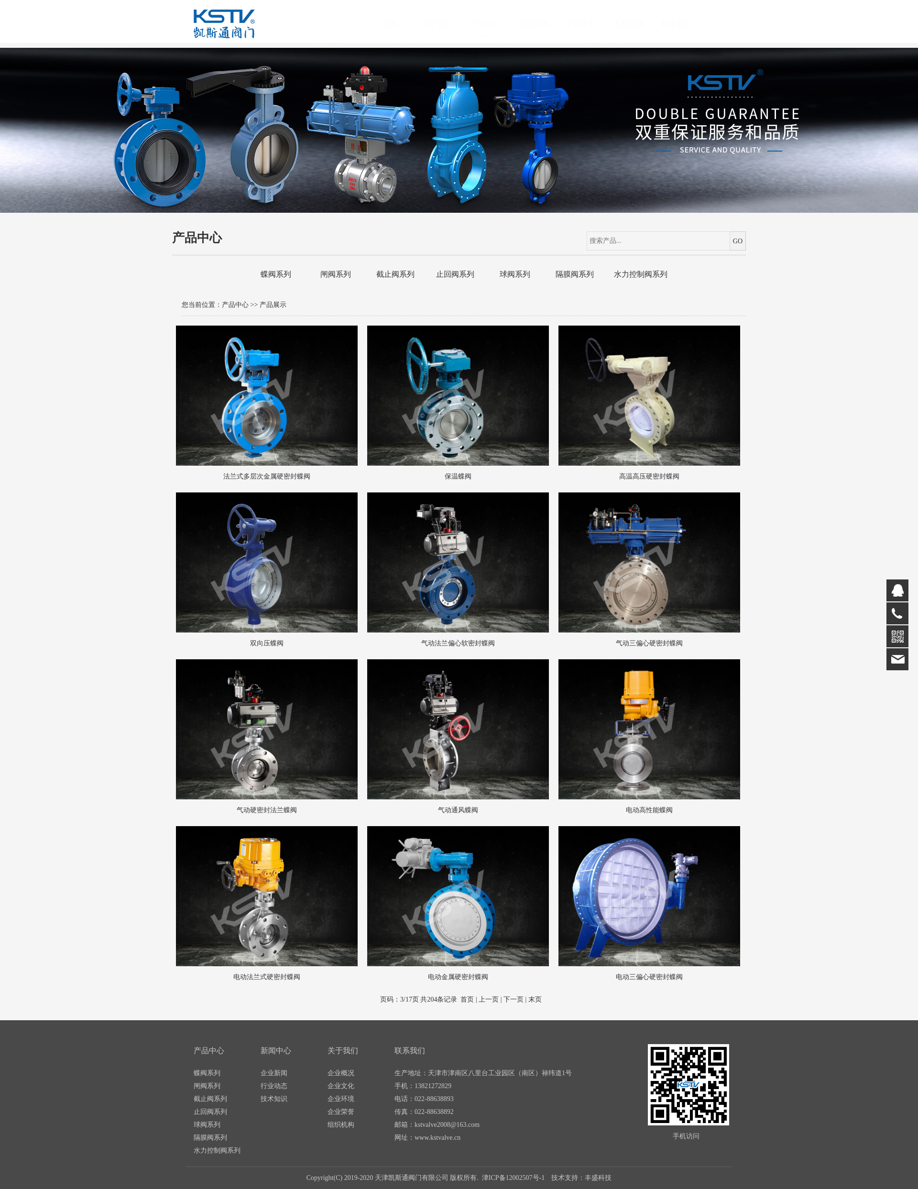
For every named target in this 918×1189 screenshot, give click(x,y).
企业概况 (341, 1073)
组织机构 (341, 1124)
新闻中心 (276, 1051)
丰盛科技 (598, 1177)
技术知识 (274, 1098)
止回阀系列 (455, 274)
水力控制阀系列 (640, 274)
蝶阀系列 (276, 274)
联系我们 (686, 24)
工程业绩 (638, 24)
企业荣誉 (341, 1111)
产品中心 (495, 24)
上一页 (489, 999)
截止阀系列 (395, 274)
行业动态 (274, 1086)
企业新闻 (274, 1073)
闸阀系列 (335, 274)
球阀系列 (515, 274)
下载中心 (590, 24)
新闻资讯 (542, 24)
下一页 (513, 999)
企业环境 (341, 1098)
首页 (399, 24)
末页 (535, 999)
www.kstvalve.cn (437, 1137)
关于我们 (447, 24)
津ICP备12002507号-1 (513, 1177)
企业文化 (341, 1086)
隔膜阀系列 (575, 274)
